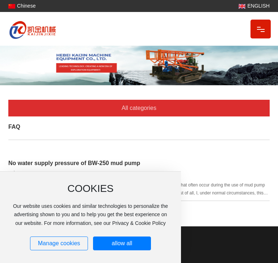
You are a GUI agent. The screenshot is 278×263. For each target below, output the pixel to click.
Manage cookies (59, 243)
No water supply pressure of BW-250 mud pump (74, 163)
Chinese (26, 6)
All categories (139, 108)
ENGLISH (258, 6)
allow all (121, 243)
